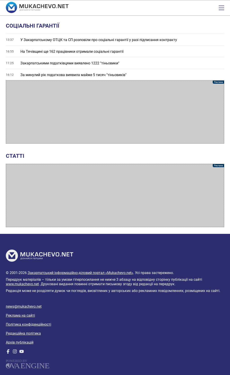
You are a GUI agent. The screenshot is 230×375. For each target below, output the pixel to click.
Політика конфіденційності (28, 324)
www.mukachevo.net (22, 284)
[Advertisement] (115, 112)
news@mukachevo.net (24, 306)
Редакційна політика (23, 333)
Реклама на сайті (20, 315)
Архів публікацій (19, 342)
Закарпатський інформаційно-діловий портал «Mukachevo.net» (80, 273)
